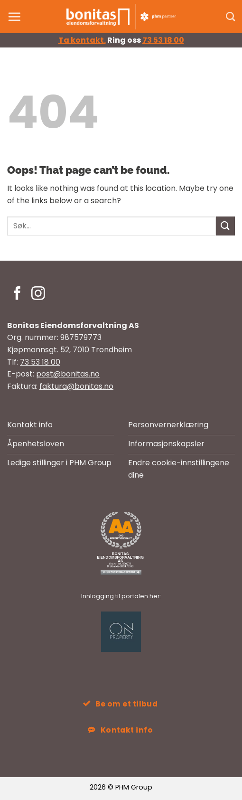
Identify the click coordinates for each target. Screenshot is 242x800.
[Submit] (225, 225)
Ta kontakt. (82, 40)
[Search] (230, 16)
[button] (14, 16)
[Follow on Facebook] (17, 294)
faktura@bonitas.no (76, 386)
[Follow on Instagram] (38, 294)
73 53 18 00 (163, 40)
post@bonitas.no (68, 373)
